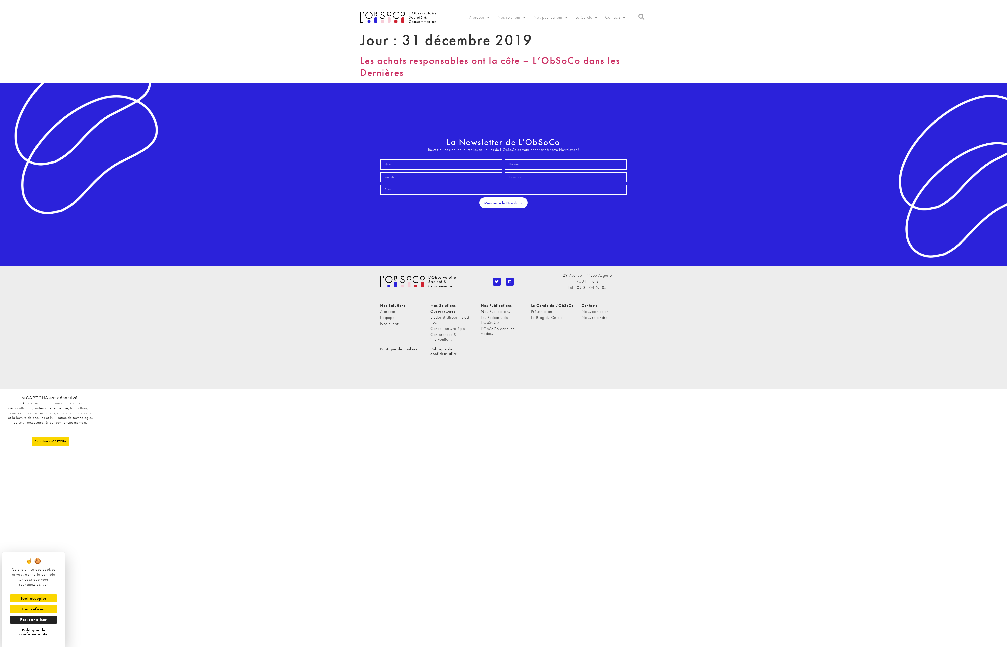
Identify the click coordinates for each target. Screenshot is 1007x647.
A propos (479, 17)
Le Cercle (587, 17)
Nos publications (550, 17)
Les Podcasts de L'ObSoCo (494, 320)
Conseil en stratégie (447, 328)
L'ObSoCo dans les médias (497, 331)
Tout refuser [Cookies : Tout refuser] (33, 609)
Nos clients (390, 323)
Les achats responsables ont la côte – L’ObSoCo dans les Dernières (490, 66)
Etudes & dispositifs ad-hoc (450, 320)
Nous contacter (595, 311)
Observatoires (443, 311)
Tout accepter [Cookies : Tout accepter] (34, 598)
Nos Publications (495, 311)
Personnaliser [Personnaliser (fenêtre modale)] (33, 619)
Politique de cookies (398, 349)
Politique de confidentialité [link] (33, 632)
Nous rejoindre (595, 317)
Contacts (615, 17)
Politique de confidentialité (443, 351)
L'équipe (387, 317)
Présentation (541, 311)
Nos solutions (511, 17)
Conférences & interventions (443, 337)
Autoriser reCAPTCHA (50, 441)
